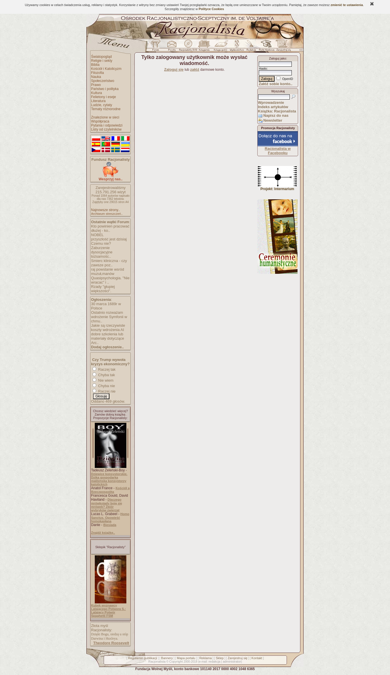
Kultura (96, 93)
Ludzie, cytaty (101, 105)
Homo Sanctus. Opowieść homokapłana (110, 517)
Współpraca (100, 121)
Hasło (263, 68)
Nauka (96, 77)
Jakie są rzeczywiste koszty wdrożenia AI (108, 327)
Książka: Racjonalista (277, 111)
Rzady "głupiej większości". (103, 288)
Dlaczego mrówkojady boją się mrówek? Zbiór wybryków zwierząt (106, 505)
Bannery (167, 658)
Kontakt (257, 658)
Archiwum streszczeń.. (107, 213)
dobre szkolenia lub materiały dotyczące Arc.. (107, 338)
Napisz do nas (275, 115)
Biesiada (109, 525)
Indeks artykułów (273, 107)
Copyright (176, 661)
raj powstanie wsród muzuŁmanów (107, 271)
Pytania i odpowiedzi (106, 125)
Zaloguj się (174, 69)
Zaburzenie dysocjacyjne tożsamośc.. (101, 252)
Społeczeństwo (102, 81)
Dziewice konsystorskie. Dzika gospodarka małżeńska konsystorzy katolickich (109, 479)
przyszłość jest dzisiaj (109, 239)
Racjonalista (156, 661)
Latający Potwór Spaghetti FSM (103, 614)
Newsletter (272, 120)
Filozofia (97, 73)
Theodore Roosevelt (111, 643)
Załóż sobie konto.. (275, 84)
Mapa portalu (186, 658)
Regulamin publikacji (142, 658)
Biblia (95, 65)
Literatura (98, 101)
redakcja (214, 661)
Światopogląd (101, 57)
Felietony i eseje (103, 97)
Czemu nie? (101, 243)
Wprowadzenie (271, 102)
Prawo (96, 85)
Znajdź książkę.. (103, 532)
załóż (194, 69)
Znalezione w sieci (105, 117)
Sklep (220, 658)
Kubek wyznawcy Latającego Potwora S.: (108, 607)
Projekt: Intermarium (277, 187)
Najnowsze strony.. (105, 210)
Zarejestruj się (238, 658)
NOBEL (97, 235)
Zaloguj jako (277, 58)
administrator (232, 661)
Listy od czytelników (106, 129)
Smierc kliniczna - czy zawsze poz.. (109, 263)
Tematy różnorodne (106, 109)
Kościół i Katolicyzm (106, 69)
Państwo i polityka (105, 89)
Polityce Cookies (211, 9)
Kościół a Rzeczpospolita (110, 490)
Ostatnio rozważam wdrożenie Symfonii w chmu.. (109, 316)
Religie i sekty (101, 61)
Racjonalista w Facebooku (278, 150)
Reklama (205, 658)
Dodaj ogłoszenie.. (107, 347)
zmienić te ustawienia (347, 5)
